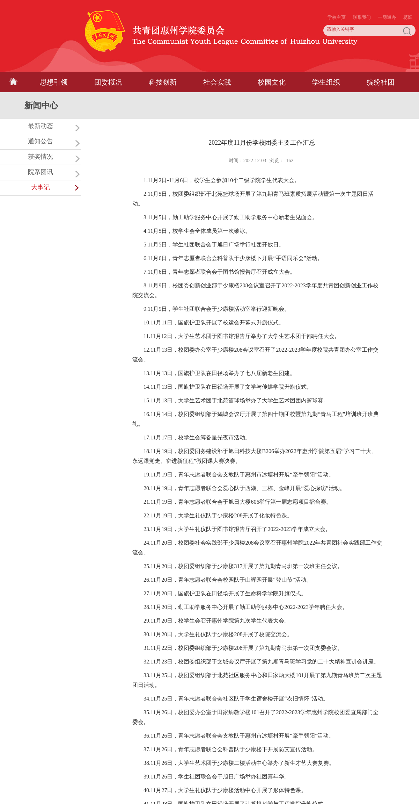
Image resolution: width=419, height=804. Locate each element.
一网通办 (386, 3)
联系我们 (361, 3)
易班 (407, 3)
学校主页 (336, 3)
